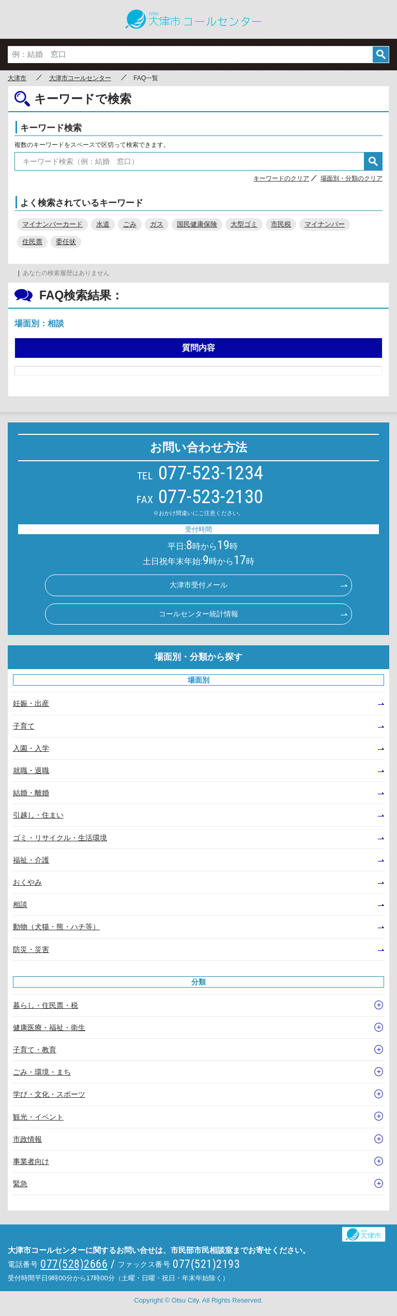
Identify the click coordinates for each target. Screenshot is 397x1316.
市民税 (281, 224)
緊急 (20, 1183)
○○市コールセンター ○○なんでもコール (198, 19)
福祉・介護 (31, 860)
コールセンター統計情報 (198, 614)
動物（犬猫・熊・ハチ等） (56, 926)
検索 (380, 54)
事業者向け (31, 1161)
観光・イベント (38, 1117)
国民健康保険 (197, 224)
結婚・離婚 (31, 793)
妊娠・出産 (31, 703)
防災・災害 (31, 949)
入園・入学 (31, 748)
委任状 (66, 242)
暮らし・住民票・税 (45, 1005)
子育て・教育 (34, 1050)
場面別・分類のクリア (351, 178)
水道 (103, 224)
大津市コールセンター (80, 78)
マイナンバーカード (52, 224)
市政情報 (27, 1139)
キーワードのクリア (281, 178)
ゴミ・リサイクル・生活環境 (60, 838)
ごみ (129, 224)
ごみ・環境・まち (42, 1072)
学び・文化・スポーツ (49, 1094)
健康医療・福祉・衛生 (49, 1027)
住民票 (32, 242)
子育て (24, 726)
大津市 (17, 78)
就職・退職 (31, 770)
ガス (156, 224)
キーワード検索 (51, 128)
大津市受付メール (198, 585)
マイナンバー (324, 224)
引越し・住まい (38, 815)
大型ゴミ (244, 224)
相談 (20, 904)
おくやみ (27, 882)
